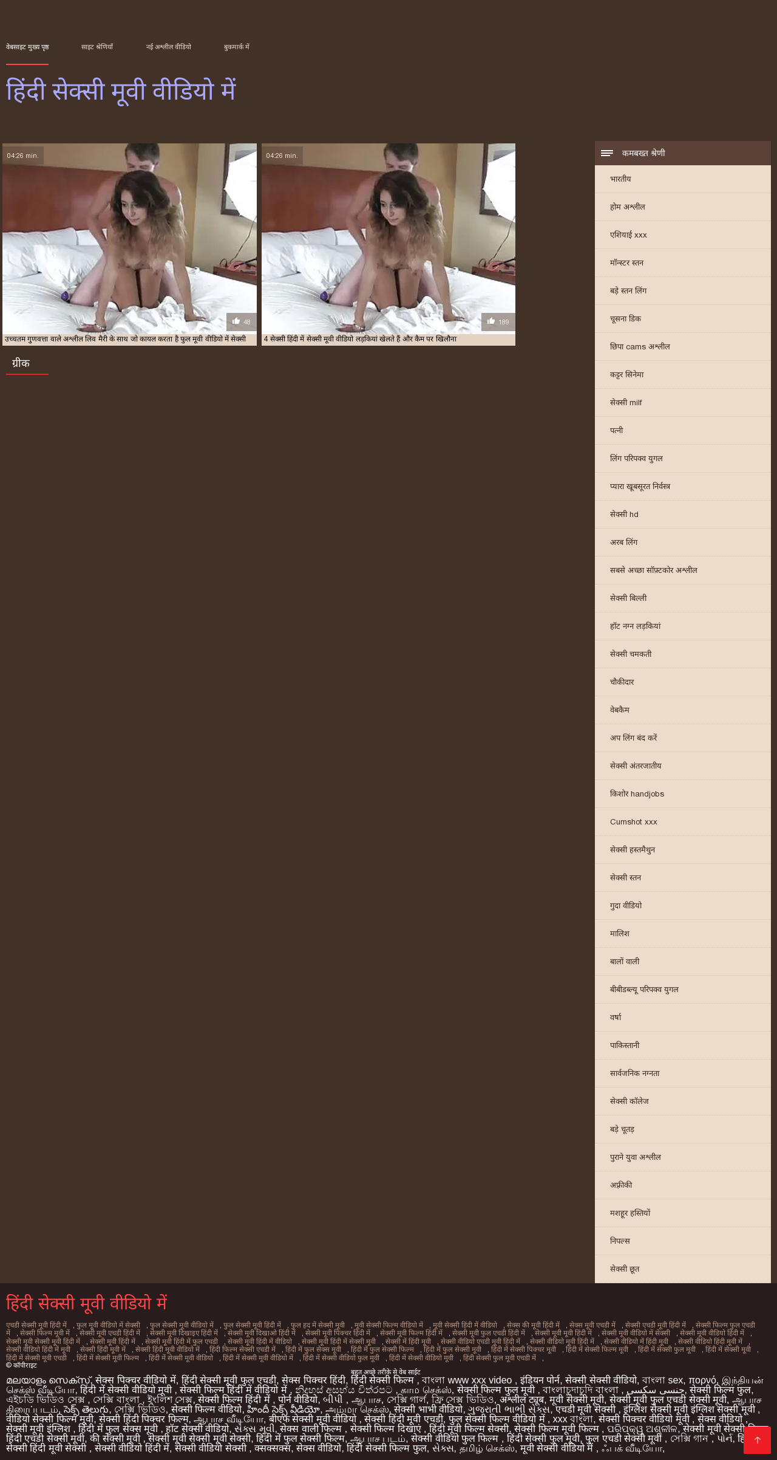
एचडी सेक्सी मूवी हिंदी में (36, 1326)
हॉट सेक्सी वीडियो (197, 1423)
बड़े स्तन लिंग (628, 292)
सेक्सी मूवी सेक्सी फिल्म (725, 1423)
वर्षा (615, 1019)
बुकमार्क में (236, 46)
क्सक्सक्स (272, 1443)
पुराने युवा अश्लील (635, 1159)
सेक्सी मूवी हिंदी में (55, 1339)
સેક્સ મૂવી (254, 1423)
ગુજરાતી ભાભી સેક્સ (509, 1404)
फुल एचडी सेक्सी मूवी (625, 1433)
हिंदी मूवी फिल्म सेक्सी (469, 1423)
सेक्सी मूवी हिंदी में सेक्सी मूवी (275, 1339)
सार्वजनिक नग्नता (634, 1075)
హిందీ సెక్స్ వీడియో (283, 1404)
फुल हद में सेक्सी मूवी (307, 1326)
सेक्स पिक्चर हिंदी (313, 1374)
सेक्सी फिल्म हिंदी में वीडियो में (235, 1384)
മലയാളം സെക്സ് (48, 1374)
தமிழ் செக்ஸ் (487, 1443)
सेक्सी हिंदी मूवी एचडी (403, 1413)
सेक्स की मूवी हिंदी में (515, 1326)
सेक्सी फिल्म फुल (720, 1384)
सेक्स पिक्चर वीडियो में (135, 1374)
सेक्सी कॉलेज (629, 1103)
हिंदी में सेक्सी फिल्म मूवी (491, 1346)
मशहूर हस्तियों (630, 1214)
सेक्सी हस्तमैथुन (632, 851)
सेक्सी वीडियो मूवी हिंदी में (493, 1339)
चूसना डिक (625, 320)
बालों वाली (624, 963)
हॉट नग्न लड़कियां (635, 627)
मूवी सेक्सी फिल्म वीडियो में (375, 1326)
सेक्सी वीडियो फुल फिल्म (456, 1433)
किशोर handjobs (637, 795)
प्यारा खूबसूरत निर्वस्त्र (640, 488)
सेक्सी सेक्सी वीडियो (601, 1374)
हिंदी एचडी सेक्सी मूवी (45, 1433)
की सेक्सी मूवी (116, 1433)
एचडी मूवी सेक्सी (586, 1404)
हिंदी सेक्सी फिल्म (383, 1374)
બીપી (334, 1394)
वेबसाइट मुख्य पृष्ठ (27, 46)
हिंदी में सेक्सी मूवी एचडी (680, 1346)
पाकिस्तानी (624, 1047)
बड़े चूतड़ (622, 1131)
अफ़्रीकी (621, 1186)
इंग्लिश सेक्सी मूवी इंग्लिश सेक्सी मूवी (690, 1404)
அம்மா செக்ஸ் (356, 1404)
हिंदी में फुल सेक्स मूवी (217, 1346)
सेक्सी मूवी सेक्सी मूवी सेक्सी (199, 1433)
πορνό (702, 1374)
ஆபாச (366, 1394)
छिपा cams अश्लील (640, 348)
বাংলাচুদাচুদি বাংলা (582, 1384)
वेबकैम (619, 711)
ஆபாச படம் (377, 1433)
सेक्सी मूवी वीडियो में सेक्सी (589, 1333)
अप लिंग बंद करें (633, 739)
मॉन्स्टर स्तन (626, 264)
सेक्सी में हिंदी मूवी (343, 1339)
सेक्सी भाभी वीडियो (428, 1404)
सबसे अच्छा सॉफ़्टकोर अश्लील (653, 572)
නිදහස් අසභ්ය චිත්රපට (345, 1384)
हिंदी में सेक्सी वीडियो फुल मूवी (217, 1353)
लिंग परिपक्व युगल (636, 460)
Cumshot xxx (633, 823)
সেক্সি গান (690, 1433)
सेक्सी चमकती (630, 655)
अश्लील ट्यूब (522, 1394)
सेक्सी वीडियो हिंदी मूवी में (637, 1339)
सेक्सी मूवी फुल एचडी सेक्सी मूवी (668, 1394)
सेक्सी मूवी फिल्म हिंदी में (371, 1333)
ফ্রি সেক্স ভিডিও (463, 1394)
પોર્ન (725, 1433)
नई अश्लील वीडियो (168, 46)
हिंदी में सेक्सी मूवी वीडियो (61, 1353)
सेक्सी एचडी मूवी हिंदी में (635, 1326)
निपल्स (620, 1242)
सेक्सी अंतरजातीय (636, 767)
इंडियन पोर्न (540, 1374)
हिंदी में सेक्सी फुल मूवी (559, 1346)
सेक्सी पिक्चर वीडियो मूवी (645, 1413)
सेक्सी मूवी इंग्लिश (39, 1423)
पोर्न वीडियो (297, 1394)
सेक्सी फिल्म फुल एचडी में (706, 1326)
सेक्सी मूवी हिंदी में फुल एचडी (122, 1339)
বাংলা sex (662, 1374)
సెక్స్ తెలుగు (86, 1404)
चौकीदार (622, 683)
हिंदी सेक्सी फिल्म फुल (386, 1443)
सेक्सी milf (626, 404)
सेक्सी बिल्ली (628, 600)
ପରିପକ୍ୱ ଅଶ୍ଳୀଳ (642, 1423)
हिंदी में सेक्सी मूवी (619, 1346)
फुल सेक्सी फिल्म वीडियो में (498, 1413)
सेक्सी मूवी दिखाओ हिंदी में (225, 1333)
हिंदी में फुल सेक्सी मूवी (351, 1346)
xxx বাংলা (573, 1413)
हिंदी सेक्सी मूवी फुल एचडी (229, 1374)
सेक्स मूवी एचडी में (573, 1326)
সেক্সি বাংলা (117, 1394)
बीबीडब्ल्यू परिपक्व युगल (644, 991)
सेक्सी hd (624, 516)
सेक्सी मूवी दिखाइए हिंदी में (150, 1333)
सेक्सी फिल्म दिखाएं (387, 1423)
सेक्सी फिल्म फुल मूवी (497, 1384)
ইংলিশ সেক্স (170, 1394)
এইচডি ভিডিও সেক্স (46, 1394)
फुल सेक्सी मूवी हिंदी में (243, 1326)
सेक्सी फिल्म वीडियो (206, 1404)
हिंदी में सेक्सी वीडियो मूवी (295, 1353)
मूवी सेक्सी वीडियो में (558, 1443)
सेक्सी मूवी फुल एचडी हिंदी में (446, 1333)
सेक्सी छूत (624, 1270)
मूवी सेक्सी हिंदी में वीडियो (449, 1326)
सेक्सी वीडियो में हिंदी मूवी (565, 1339)
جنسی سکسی (655, 1384)
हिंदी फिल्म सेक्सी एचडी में (149, 1346)
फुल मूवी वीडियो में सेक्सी (105, 1326)
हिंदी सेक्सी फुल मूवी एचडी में (371, 1353)
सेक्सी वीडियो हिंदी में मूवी (710, 1339)
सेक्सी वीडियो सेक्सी (212, 1443)
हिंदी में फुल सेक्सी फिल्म (284, 1346)
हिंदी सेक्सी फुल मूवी (543, 1433)
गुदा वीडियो (626, 907)
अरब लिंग (623, 544)
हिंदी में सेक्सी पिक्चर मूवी (420, 1346)
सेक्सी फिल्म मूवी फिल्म (558, 1423)
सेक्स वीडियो (721, 1413)
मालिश (619, 935)
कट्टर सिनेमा (626, 376)
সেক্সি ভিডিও (139, 1404)
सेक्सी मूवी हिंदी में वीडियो (198, 1339)
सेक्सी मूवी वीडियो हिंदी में (663, 1333)
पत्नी (616, 432)
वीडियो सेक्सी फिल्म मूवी (49, 1413)
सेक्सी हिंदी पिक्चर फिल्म (143, 1413)
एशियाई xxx (628, 236)
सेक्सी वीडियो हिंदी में (132, 1443)
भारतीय (620, 180)
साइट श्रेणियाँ (97, 46)
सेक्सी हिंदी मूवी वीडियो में (75, 1346)
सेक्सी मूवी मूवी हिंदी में (519, 1333)
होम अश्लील (627, 208)
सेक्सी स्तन (625, 879)
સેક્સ (443, 1443)
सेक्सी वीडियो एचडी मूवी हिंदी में (413, 1339)
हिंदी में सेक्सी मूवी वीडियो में (137, 1353)
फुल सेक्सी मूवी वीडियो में (176, 1326)
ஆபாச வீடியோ (228, 1413)
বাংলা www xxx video (468, 1374)
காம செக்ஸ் (426, 1384)
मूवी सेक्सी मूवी (576, 1394)
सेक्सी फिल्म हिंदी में (235, 1394)
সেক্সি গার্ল (406, 1394)
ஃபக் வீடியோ (632, 1443)
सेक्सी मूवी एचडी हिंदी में (77, 1333)
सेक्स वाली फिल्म (312, 1423)
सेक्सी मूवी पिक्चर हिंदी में (299, 1333)
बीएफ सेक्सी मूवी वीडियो (314, 1413)
